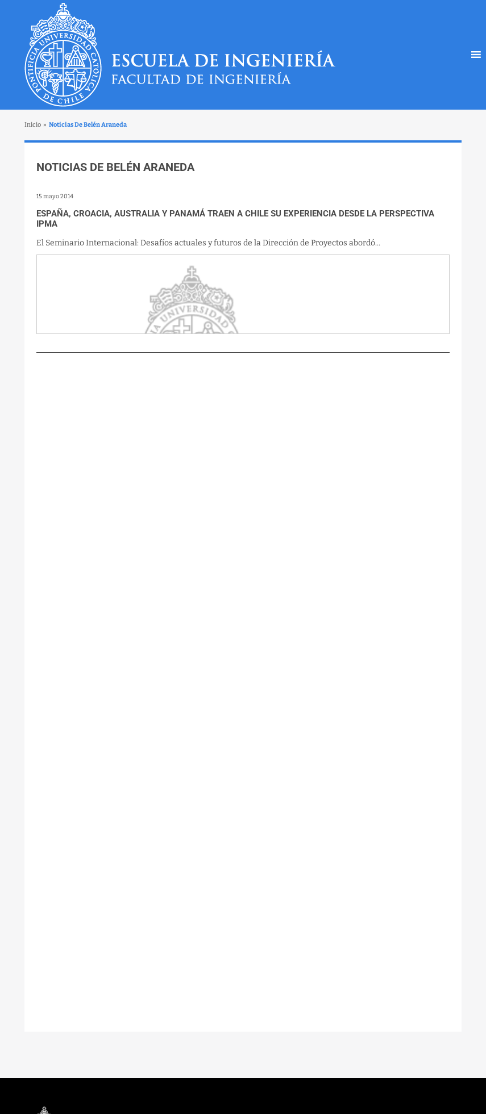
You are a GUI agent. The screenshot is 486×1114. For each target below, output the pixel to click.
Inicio (32, 124)
